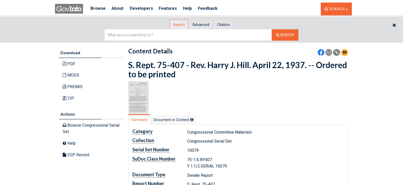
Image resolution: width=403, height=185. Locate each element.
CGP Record (76, 154)
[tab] (171, 24)
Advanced (200, 24)
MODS (71, 75)
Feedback (214, 8)
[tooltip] (205, 119)
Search (170, 24)
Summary (143, 119)
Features (172, 8)
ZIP (68, 98)
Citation (231, 24)
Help (193, 8)
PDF (69, 63)
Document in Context (186, 119)
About (119, 8)
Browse (98, 8)
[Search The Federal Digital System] (285, 35)
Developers (144, 8)
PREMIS (73, 86)
